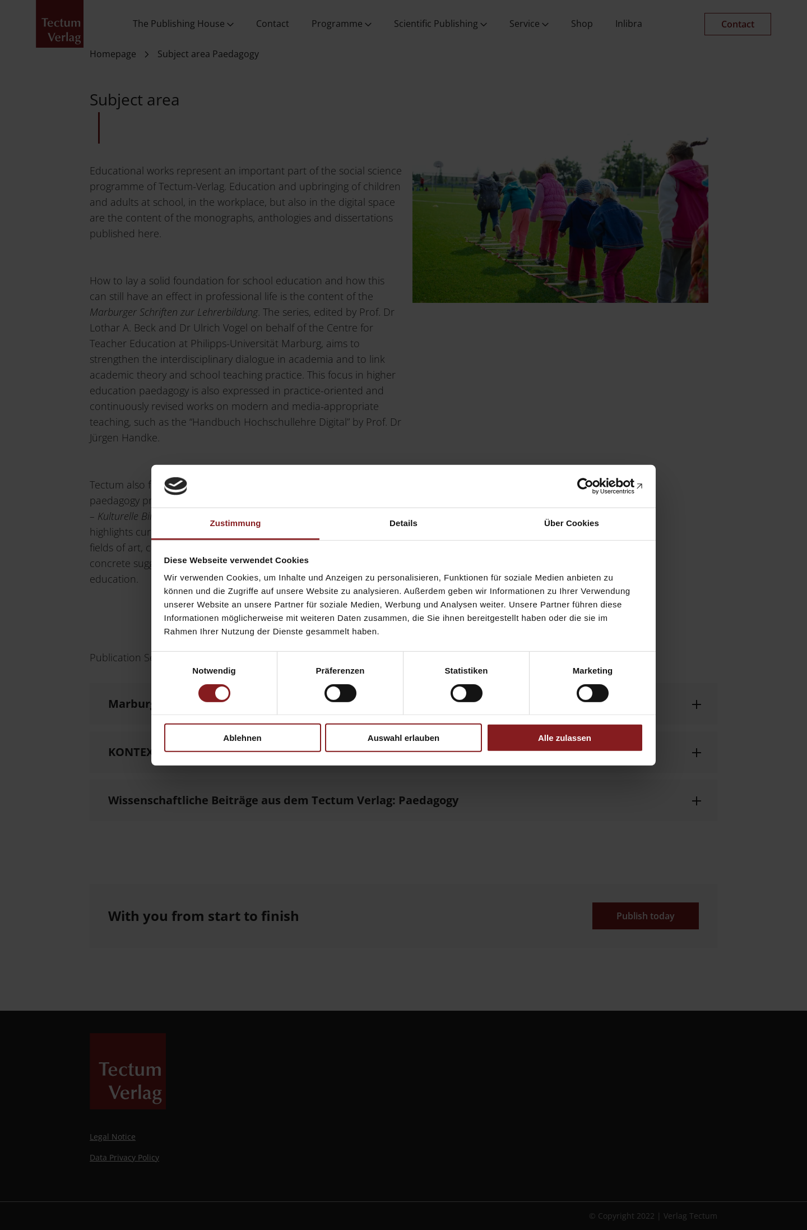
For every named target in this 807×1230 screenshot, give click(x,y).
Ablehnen (242, 738)
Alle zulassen (564, 738)
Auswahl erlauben (403, 738)
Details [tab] (403, 523)
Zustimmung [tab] (235, 523)
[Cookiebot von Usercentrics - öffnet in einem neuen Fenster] (594, 486)
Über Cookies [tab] (571, 523)
